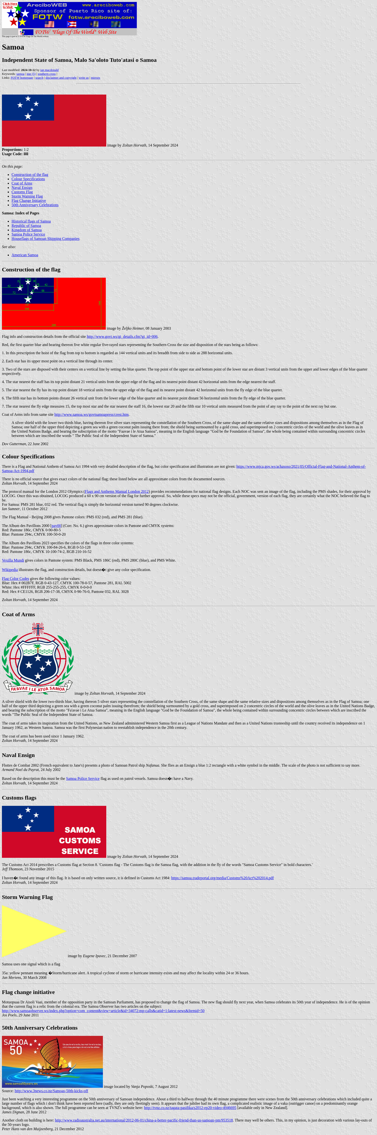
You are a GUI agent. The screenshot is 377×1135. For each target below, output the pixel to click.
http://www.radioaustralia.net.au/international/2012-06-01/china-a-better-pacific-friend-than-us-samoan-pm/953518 (144, 1120)
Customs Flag (22, 192)
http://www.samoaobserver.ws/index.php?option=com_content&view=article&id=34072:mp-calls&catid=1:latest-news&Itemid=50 (103, 1011)
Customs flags (19, 798)
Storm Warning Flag (27, 196)
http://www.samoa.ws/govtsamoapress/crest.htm (91, 414)
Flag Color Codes (15, 579)
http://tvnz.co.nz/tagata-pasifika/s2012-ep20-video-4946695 (190, 1108)
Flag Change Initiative (29, 201)
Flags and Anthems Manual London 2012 (117, 491)
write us (84, 77)
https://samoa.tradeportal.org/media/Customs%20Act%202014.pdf (222, 878)
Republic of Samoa (26, 226)
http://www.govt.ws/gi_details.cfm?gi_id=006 (122, 336)
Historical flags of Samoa (31, 221)
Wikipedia (10, 570)
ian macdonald (49, 70)
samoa (20, 74)
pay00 (56, 526)
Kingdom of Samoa (27, 230)
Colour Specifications (28, 179)
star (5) (31, 74)
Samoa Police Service (28, 234)
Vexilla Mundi (13, 560)
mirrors (95, 77)
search (39, 77)
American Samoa (25, 255)
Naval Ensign (22, 188)
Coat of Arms (22, 183)
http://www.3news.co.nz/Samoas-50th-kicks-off (51, 1091)
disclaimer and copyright (60, 77)
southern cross (47, 74)
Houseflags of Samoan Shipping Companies (46, 239)
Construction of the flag (30, 175)
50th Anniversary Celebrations (35, 205)
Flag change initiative (28, 992)
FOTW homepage (22, 77)
